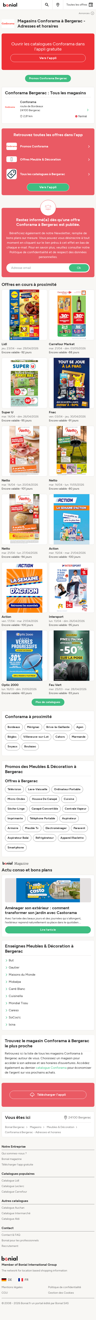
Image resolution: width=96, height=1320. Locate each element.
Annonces (86, 13)
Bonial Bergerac (15, 1127)
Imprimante (15, 818)
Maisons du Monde (20, 974)
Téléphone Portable (42, 818)
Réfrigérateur (45, 838)
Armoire (13, 828)
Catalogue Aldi (10, 1219)
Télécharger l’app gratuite (17, 1164)
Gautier (12, 967)
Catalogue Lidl (10, 1180)
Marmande (79, 736)
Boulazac (30, 746)
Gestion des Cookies (61, 1292)
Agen (79, 727)
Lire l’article (48, 929)
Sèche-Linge (16, 808)
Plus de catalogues (48, 702)
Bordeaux (14, 727)
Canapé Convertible (45, 808)
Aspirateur (69, 818)
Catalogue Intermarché (16, 1213)
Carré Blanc (15, 989)
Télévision (14, 789)
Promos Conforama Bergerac (48, 78)
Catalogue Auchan (13, 1207)
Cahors (60, 736)
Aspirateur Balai (18, 838)
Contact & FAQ (11, 1235)
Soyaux (12, 746)
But (9, 960)
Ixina (10, 1024)
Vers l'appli (48, 58)
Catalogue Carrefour (14, 1191)
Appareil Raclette (72, 838)
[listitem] (24, 321)
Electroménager (56, 828)
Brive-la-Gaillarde (58, 727)
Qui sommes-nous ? (14, 1153)
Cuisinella (14, 996)
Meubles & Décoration (60, 1127)
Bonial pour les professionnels (20, 1240)
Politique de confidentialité (64, 1287)
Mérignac (33, 727)
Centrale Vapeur (75, 808)
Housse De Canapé (44, 799)
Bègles (12, 736)
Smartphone (16, 847)
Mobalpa (13, 982)
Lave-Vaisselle (38, 789)
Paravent (79, 828)
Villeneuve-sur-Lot (36, 736)
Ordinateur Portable (67, 789)
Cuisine (69, 799)
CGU (5, 1292)
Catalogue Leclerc (13, 1186)
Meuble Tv (32, 828)
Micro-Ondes (16, 799)
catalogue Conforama (51, 1068)
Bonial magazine (12, 1159)
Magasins (36, 1127)
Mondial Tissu (16, 1003)
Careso (12, 1010)
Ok (79, 268)
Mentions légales (12, 1287)
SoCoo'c (13, 1017)
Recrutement (10, 1246)
